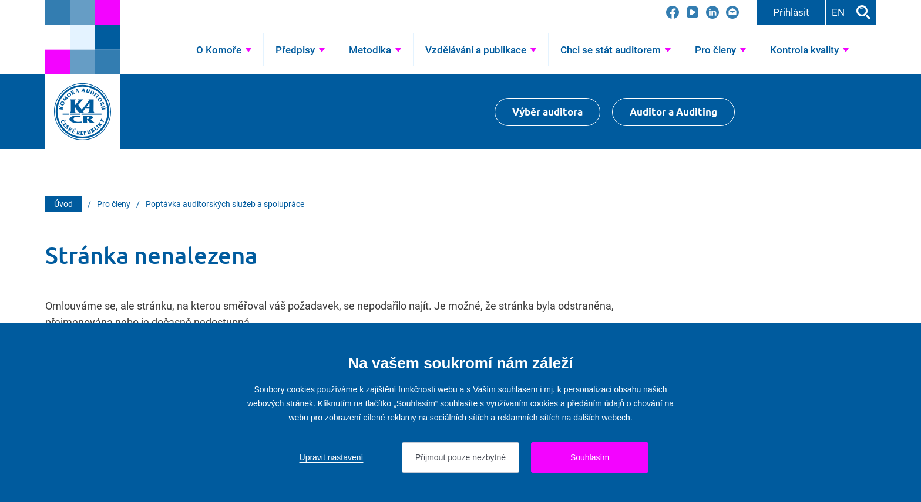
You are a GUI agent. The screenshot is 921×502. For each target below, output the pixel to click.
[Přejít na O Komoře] (223, 49)
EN (838, 12)
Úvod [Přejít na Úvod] (165, 49)
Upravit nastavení (332, 457)
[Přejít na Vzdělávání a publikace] (481, 49)
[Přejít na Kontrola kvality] (809, 49)
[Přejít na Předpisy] (300, 49)
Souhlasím (589, 457)
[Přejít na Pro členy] (720, 49)
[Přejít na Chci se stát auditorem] (616, 49)
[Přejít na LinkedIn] (712, 12)
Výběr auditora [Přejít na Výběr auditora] (547, 112)
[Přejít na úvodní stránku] (82, 37)
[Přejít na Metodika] (375, 49)
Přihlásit (791, 12)
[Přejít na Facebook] (672, 12)
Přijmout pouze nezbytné (460, 457)
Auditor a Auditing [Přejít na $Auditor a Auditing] (673, 112)
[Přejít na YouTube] (692, 12)
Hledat (863, 12)
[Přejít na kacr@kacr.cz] (732, 12)
